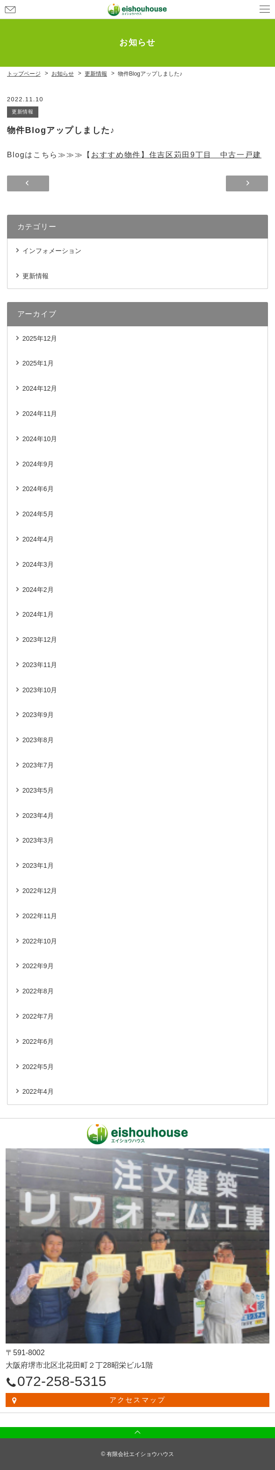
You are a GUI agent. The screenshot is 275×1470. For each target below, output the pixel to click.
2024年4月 (38, 539)
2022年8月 (38, 991)
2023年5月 (38, 790)
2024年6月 (38, 488)
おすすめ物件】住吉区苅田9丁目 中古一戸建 (176, 155)
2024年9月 (38, 464)
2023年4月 (38, 815)
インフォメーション (51, 250)
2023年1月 (38, 865)
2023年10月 (40, 690)
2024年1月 (38, 614)
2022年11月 (40, 916)
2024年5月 (38, 514)
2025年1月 (38, 363)
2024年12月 (40, 388)
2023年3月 (38, 840)
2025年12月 (40, 338)
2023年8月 (38, 740)
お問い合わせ (10, 9)
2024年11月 (40, 413)
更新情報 (23, 111)
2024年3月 (38, 564)
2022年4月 (38, 1091)
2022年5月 (38, 1066)
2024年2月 (38, 589)
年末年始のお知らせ (247, 183)
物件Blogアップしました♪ (28, 183)
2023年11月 (40, 664)
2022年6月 (38, 1041)
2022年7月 (38, 1016)
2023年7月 (38, 765)
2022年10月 (40, 941)
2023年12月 (40, 639)
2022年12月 (40, 890)
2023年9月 (38, 714)
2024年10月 (40, 439)
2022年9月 (38, 966)
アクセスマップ (137, 1400)
